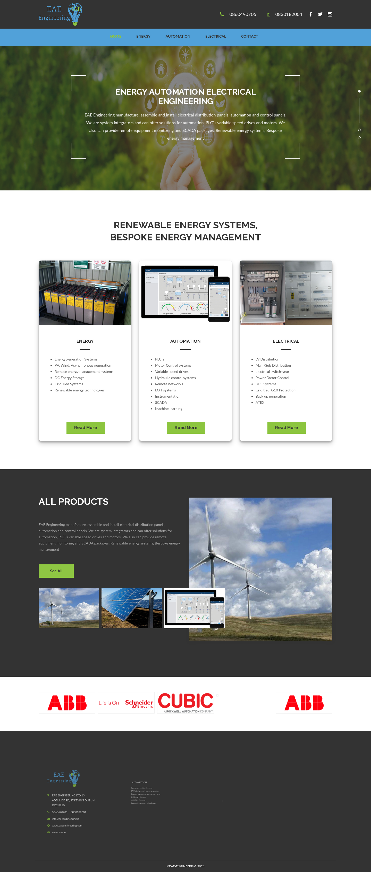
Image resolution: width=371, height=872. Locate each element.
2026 (185, 866)
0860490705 (242, 14)
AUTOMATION (178, 36)
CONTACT (249, 36)
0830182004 (288, 14)
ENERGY (143, 36)
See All (56, 570)
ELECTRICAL (215, 36)
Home (115, 36)
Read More (85, 427)
